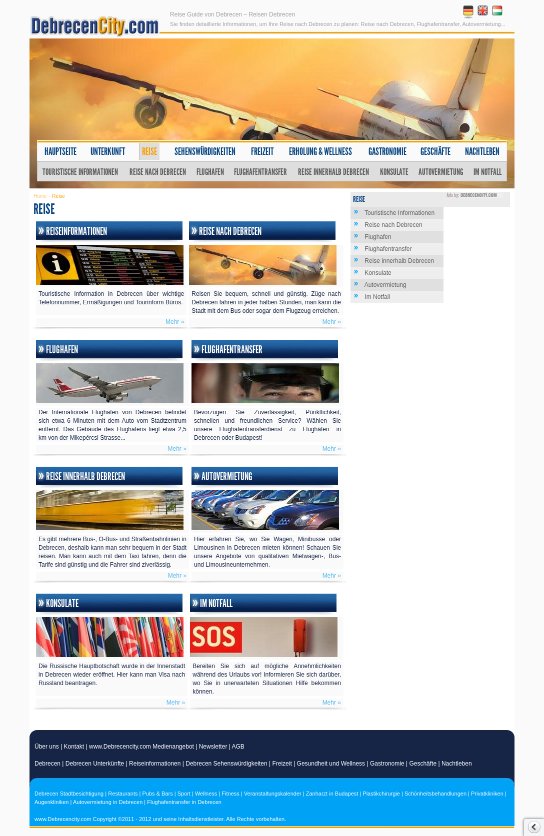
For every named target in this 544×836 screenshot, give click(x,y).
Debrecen (47, 763)
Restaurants (123, 794)
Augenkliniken (51, 802)
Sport (184, 794)
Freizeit (262, 151)
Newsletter (213, 746)
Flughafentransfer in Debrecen (184, 802)
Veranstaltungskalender (273, 794)
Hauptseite (60, 151)
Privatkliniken (487, 794)
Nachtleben (482, 151)
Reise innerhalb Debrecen (333, 171)
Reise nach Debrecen (158, 171)
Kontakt (74, 746)
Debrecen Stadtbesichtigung (69, 794)
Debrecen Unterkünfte (95, 763)
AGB (238, 746)
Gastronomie (387, 151)
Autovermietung (440, 171)
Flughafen (210, 171)
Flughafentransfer (260, 171)
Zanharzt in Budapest (332, 794)
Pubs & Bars (157, 794)
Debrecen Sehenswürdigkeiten (226, 763)
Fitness (230, 794)
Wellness (206, 794)
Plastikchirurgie (381, 794)
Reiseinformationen (76, 231)
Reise (149, 151)
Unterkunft (107, 151)
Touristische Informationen (80, 171)
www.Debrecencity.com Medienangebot (141, 746)
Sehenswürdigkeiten (205, 151)
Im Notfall (488, 171)
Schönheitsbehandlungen (435, 794)
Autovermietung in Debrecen (107, 802)
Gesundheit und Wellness (331, 763)
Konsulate (394, 171)
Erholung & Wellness (320, 151)
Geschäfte (435, 151)
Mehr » (175, 321)
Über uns (46, 746)
